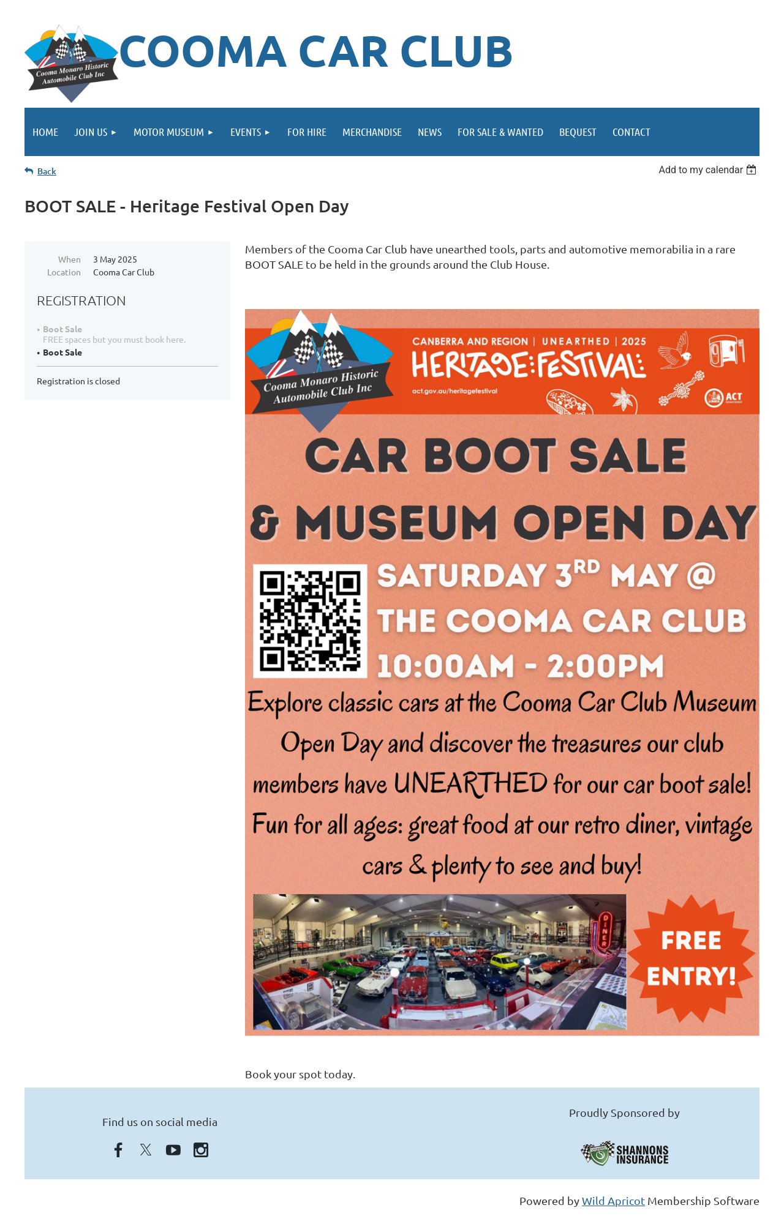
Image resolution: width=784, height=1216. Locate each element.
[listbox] (709, 169)
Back (46, 171)
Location (64, 271)
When (69, 258)
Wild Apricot (613, 1200)
